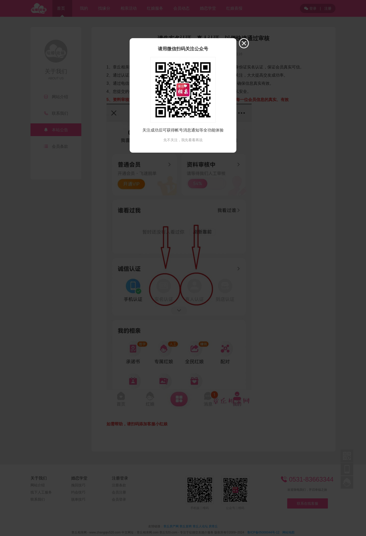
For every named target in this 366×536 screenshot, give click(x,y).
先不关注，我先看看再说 (183, 140)
